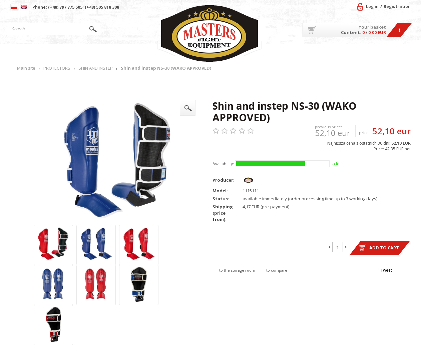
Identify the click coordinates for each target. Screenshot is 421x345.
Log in (372, 6)
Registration (397, 6)
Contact (395, 52)
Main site (38, 52)
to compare (276, 270)
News (141, 52)
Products (94, 52)
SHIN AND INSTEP (95, 68)
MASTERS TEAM (357, 52)
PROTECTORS (56, 68)
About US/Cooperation (298, 52)
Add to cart (384, 248)
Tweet (386, 270)
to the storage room (237, 270)
